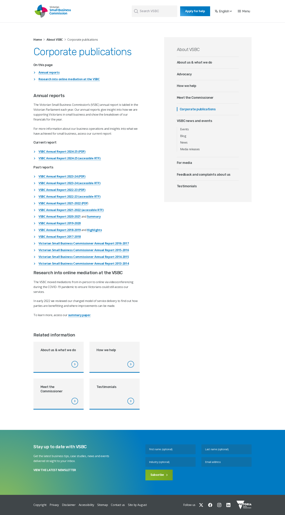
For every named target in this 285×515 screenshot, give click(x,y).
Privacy (54, 505)
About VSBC (55, 40)
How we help (186, 86)
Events (184, 129)
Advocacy (184, 74)
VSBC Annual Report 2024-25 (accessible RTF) (70, 158)
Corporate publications (198, 109)
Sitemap (102, 505)
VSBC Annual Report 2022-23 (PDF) (62, 190)
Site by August (137, 505)
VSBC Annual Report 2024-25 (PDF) (62, 152)
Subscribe (159, 475)
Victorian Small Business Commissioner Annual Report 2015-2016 (84, 250)
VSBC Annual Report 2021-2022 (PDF (63, 203)
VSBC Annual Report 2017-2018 (60, 237)
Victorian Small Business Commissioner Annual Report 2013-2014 (84, 263)
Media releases (190, 149)
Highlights (94, 230)
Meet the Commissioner (195, 98)
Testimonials (187, 186)
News (184, 142)
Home (37, 40)
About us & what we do (194, 62)
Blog (183, 136)
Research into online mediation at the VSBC (69, 79)
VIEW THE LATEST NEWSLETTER (54, 470)
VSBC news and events (194, 121)
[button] (244, 11)
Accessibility (86, 505)
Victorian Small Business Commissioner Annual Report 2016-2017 (84, 243)
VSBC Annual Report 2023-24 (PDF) (62, 176)
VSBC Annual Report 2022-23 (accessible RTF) (69, 197)
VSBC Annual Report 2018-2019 (60, 230)
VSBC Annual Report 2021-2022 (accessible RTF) (71, 210)
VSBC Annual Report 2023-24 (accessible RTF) (69, 183)
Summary (94, 216)
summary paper (79, 315)
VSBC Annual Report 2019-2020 (60, 223)
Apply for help (195, 11)
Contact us (118, 505)
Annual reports (49, 72)
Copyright (40, 505)
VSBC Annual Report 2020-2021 (60, 216)
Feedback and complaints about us (203, 175)
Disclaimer (69, 505)
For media (184, 163)
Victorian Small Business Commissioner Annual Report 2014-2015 (84, 257)
